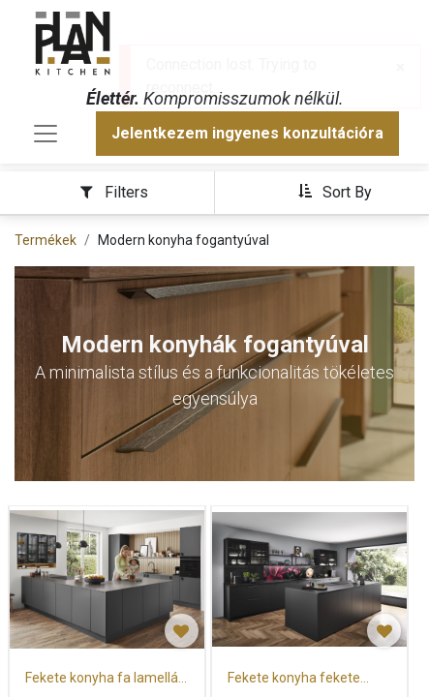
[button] (334, 191)
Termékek (46, 240)
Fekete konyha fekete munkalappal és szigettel (304, 679)
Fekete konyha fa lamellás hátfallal (105, 679)
